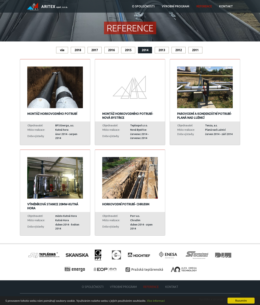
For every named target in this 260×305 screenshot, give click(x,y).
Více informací (156, 301)
